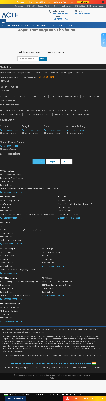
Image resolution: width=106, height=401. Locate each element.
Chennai (78, 11)
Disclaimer (86, 363)
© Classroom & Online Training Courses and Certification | (36, 375)
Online (67, 162)
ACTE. (52, 378)
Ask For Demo (15, 398)
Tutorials (37, 73)
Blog (45, 73)
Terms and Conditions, (45, 363)
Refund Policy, (29, 363)
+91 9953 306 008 (9, 130)
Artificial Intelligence (62, 114)
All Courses (25, 25)
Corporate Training (38, 25)
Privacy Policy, (15, 363)
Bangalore (57, 16)
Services (13, 96)
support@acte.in (8, 149)
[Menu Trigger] (3, 22)
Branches (23, 96)
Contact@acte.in (8, 133)
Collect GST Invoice (48, 77)
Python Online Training (57, 110)
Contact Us (43, 96)
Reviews (69, 25)
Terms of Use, (75, 363)
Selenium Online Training (79, 110)
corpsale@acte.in (75, 133)
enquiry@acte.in (52, 133)
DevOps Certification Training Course (32, 110)
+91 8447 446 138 (9, 146)
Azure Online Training (81, 114)
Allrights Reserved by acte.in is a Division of (74, 375)
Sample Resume (24, 73)
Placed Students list (56, 25)
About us (3, 96)
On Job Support (66, 73)
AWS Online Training (7, 110)
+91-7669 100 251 (53, 130)
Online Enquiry (59, 11)
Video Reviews (81, 73)
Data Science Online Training (10, 114)
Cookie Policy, (62, 363)
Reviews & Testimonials (9, 77)
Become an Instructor (91, 96)
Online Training (56, 96)
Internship (54, 73)
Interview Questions (7, 73)
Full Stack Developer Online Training (38, 114)
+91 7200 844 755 (31, 130)
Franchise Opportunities (9, 100)
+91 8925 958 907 (75, 130)
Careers (33, 96)
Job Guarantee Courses (10, 25)
